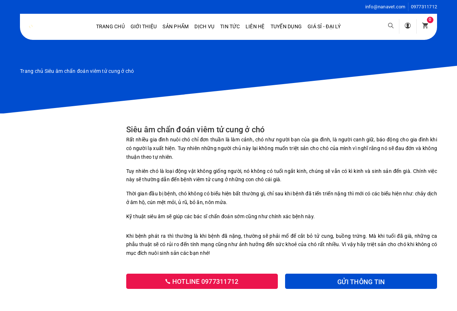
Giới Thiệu (144, 26)
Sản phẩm (175, 26)
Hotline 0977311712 (201, 281)
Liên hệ (255, 26)
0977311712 (424, 6)
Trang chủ (110, 26)
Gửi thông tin (361, 282)
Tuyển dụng (286, 26)
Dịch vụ (204, 26)
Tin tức (230, 26)
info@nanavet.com (385, 6)
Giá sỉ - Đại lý (324, 26)
